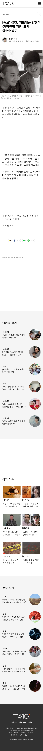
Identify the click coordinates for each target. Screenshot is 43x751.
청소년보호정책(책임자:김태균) (19, 730)
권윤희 (11, 38)
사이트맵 (30, 730)
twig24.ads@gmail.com (25, 735)
